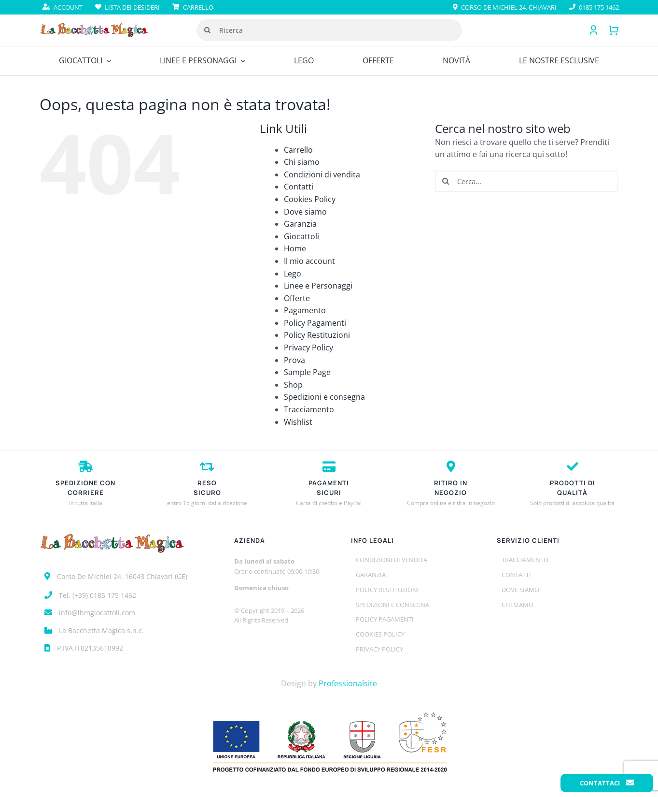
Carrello (298, 150)
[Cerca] (207, 30)
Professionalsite (348, 683)
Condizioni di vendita (322, 174)
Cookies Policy (310, 199)
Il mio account (309, 261)
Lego (292, 273)
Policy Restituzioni (317, 335)
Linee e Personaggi (318, 285)
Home (295, 248)
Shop (293, 384)
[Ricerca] (329, 30)
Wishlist (298, 422)
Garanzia (300, 223)
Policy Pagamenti (315, 323)
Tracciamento (309, 409)
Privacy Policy (308, 347)
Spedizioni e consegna (324, 396)
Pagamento (305, 310)
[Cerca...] (526, 181)
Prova (294, 360)
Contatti (298, 186)
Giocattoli (301, 236)
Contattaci (607, 783)
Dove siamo (305, 211)
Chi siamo (302, 162)
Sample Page (307, 372)
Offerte (297, 298)
